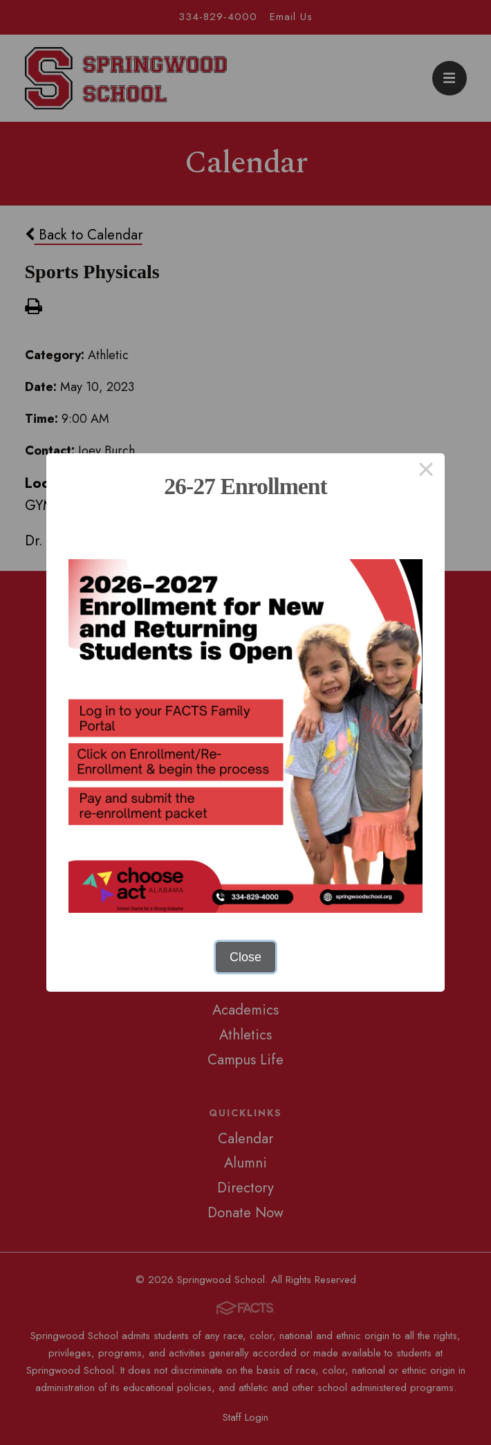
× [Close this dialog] (425, 472)
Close (245, 957)
